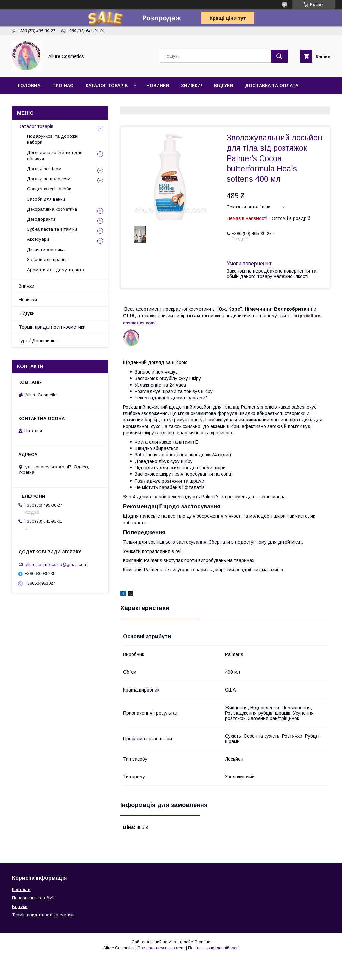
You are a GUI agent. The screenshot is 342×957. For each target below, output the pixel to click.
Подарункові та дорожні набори (52, 139)
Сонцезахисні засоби (49, 188)
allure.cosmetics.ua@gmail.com (56, 564)
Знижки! (191, 85)
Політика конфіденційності (213, 948)
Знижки (26, 286)
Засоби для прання (47, 259)
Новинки (157, 85)
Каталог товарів (107, 85)
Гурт (60, 102)
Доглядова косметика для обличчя (54, 155)
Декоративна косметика (52, 209)
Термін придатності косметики (52, 327)
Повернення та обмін (34, 897)
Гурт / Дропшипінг (38, 340)
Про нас (62, 85)
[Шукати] (279, 56)
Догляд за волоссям (48, 178)
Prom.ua (202, 942)
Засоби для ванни (46, 199)
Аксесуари (38, 239)
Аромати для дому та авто (55, 269)
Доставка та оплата (271, 85)
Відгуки (223, 85)
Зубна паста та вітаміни (52, 229)
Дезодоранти (41, 219)
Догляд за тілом (44, 168)
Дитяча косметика (46, 249)
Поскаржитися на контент (161, 948)
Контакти (30, 102)
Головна (29, 85)
